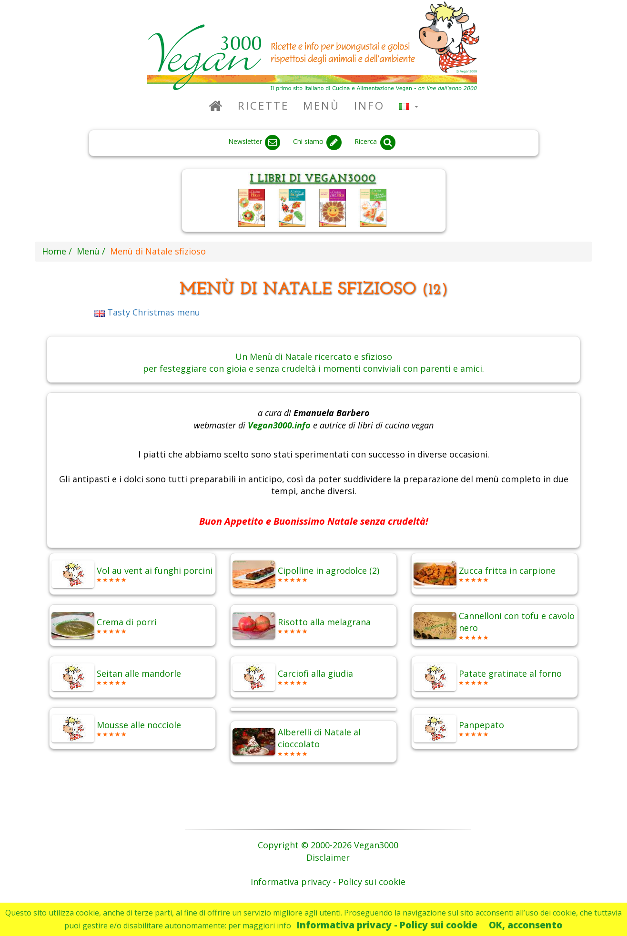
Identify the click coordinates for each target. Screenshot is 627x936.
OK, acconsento (526, 924)
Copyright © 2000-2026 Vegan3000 (328, 845)
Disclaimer (328, 857)
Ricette (263, 105)
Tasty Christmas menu (147, 312)
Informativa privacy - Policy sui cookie (387, 924)
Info (369, 105)
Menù (321, 105)
